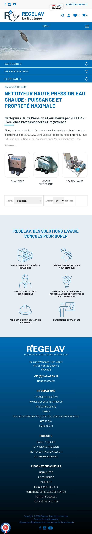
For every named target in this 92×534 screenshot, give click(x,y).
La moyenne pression (46, 446)
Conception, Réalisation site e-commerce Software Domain (47, 522)
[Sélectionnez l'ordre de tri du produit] (28, 200)
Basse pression (46, 441)
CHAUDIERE (17, 181)
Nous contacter (46, 380)
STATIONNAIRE (74, 181)
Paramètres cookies (46, 501)
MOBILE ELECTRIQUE (46, 183)
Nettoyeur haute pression (46, 451)
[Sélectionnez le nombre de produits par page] (58, 200)
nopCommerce (51, 519)
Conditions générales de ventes (46, 491)
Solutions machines (46, 456)
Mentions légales (46, 496)
